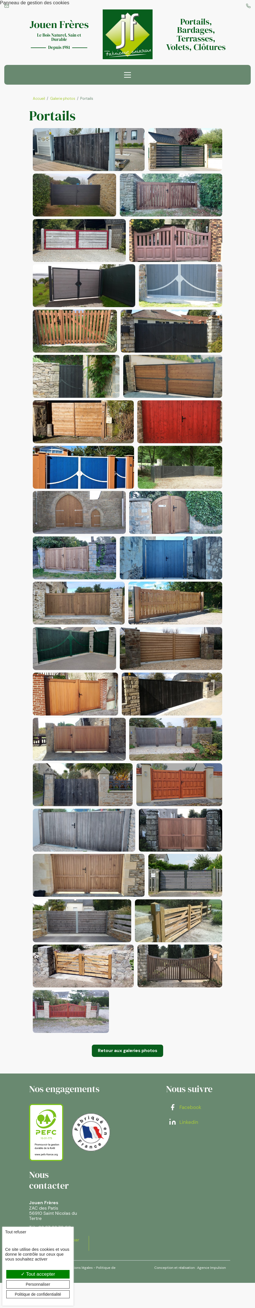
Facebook (185, 1132)
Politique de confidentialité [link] (38, 1294)
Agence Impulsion (211, 1292)
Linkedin (183, 1147)
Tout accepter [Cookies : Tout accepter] (38, 1274)
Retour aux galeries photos (127, 1076)
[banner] (127, 35)
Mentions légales (79, 1292)
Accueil (39, 99)
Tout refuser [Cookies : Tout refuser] (15, 1232)
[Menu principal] (127, 76)
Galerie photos (62, 99)
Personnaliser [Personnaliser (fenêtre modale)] (38, 1284)
